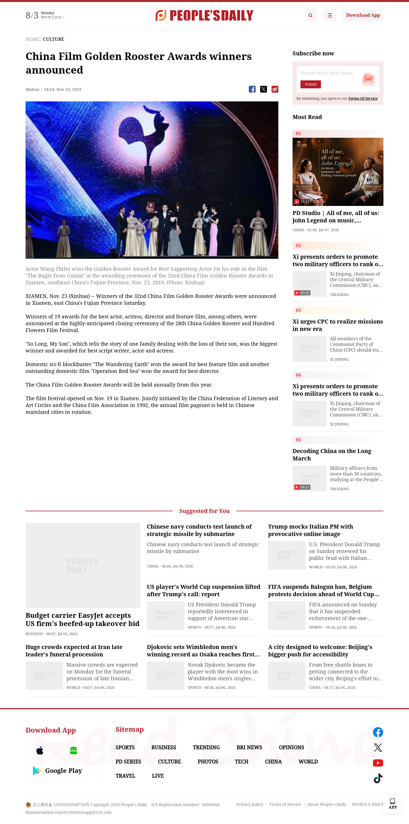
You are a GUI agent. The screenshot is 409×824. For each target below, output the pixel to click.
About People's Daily (326, 804)
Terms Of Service (362, 99)
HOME (33, 39)
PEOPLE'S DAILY (367, 804)
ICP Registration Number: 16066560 (185, 804)
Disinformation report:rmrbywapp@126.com (69, 812)
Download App (363, 15)
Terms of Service (285, 804)
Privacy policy (249, 804)
